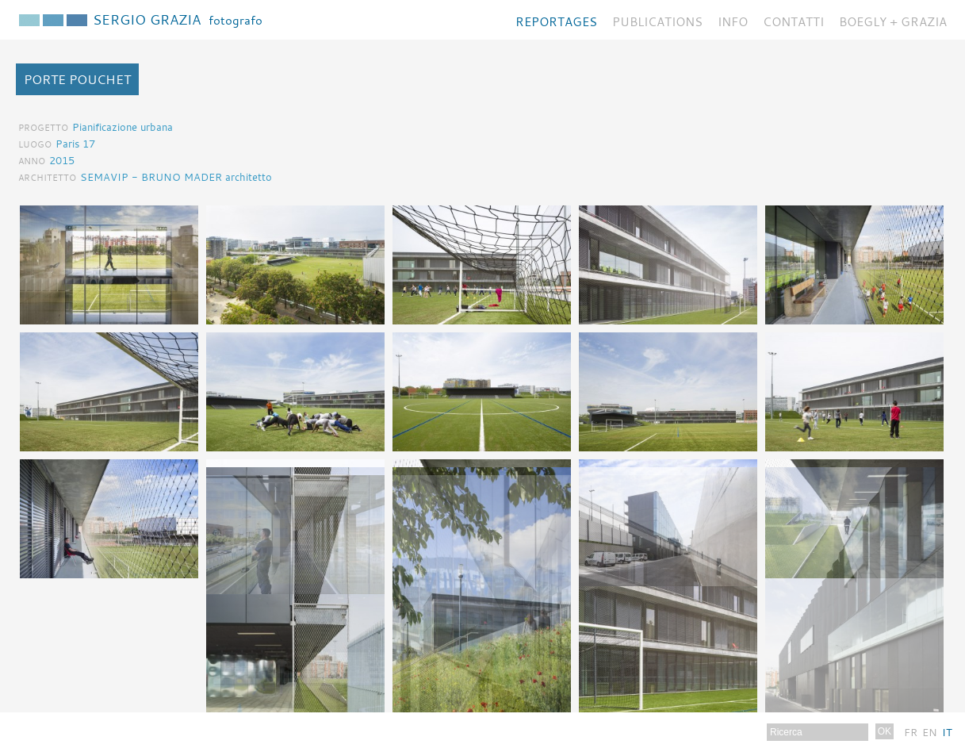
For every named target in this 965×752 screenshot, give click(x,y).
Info (733, 21)
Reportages (556, 21)
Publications (657, 21)
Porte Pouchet (77, 79)
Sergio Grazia (177, 19)
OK (884, 731)
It (947, 732)
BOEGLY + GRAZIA (893, 21)
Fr (910, 732)
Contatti (793, 21)
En (929, 732)
